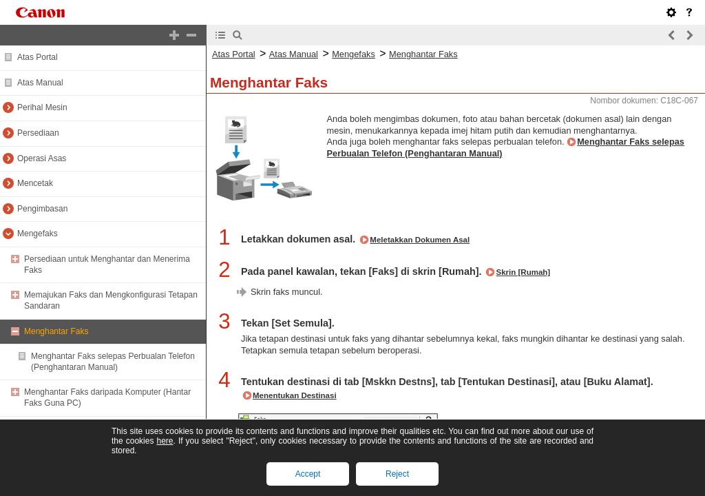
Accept (308, 474)
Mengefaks (37, 233)
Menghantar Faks (56, 331)
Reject (397, 474)
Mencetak (35, 183)
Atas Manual (40, 82)
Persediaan (38, 133)
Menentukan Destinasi (295, 395)
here (164, 441)
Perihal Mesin (42, 107)
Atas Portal (37, 57)
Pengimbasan (42, 209)
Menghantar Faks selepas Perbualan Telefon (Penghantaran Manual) (113, 361)
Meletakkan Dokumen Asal (420, 240)
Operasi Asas (41, 158)
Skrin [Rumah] (523, 272)
